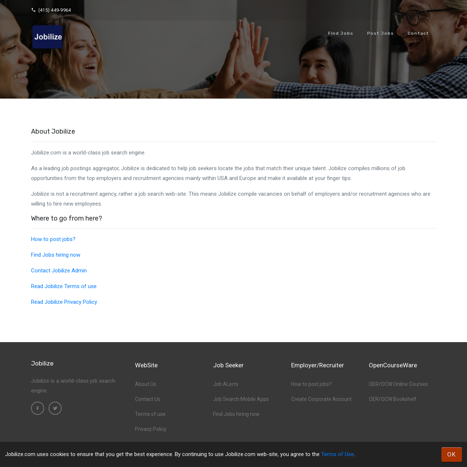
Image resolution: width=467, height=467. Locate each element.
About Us (145, 384)
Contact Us (147, 399)
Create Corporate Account (321, 399)
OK (451, 454)
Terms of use (150, 414)
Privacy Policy (150, 429)
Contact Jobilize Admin (59, 270)
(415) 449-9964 (51, 10)
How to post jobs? (53, 239)
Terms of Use (337, 454)
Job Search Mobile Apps (241, 399)
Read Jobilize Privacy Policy (64, 302)
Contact (418, 33)
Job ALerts (225, 384)
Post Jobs (380, 33)
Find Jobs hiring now (55, 255)
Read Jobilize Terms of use (64, 286)
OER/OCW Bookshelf (393, 399)
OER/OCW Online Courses (398, 384)
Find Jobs (340, 33)
